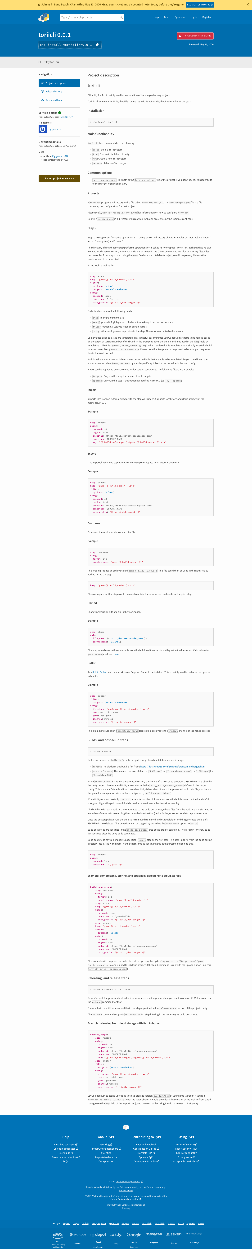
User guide (64, 1153)
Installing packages (64, 1144)
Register (206, 17)
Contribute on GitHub (144, 1149)
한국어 (201, 1223)
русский (171, 1223)
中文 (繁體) (160, 1223)
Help (156, 17)
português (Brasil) (98, 1223)
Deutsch (135, 1223)
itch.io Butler (99, 672)
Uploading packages (64, 1149)
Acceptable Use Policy (185, 1161)
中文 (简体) (147, 1223)
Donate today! (126, 1190)
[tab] (59, 83)
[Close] (248, 4)
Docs (166, 17)
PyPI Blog (105, 1144)
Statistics (106, 1153)
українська (114, 1223)
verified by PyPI (65, 116)
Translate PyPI (144, 1153)
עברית (181, 1223)
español (66, 1223)
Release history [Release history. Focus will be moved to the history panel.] (51, 91)
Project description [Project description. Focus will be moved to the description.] (53, 83)
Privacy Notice (185, 1157)
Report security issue (186, 1149)
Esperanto (191, 1223)
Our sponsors (106, 1161)
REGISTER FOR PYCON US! (199, 4)
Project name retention (64, 1157)
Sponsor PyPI (146, 1157)
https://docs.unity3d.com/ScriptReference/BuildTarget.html (172, 766)
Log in (193, 17)
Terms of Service (185, 1144)
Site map (126, 1208)
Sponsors (180, 17)
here (116, 654)
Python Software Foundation (124, 1199)
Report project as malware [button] (59, 178)
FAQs (65, 1161)
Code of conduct (185, 1153)
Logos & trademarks (106, 1157)
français (76, 1223)
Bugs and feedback (146, 1144)
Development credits (145, 1161)
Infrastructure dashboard (104, 1149)
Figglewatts (58, 156)
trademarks (155, 1196)
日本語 (85, 1223)
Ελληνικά (125, 1223)
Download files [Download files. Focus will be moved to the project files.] (51, 100)
